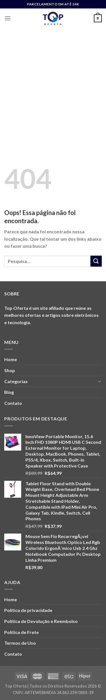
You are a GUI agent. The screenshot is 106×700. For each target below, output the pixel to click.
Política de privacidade (28, 610)
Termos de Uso (20, 643)
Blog (9, 392)
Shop (9, 370)
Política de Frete (21, 632)
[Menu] (7, 18)
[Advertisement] (53, 84)
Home (10, 359)
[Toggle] (99, 381)
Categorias (16, 381)
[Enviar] (96, 261)
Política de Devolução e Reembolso (41, 621)
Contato (13, 403)
